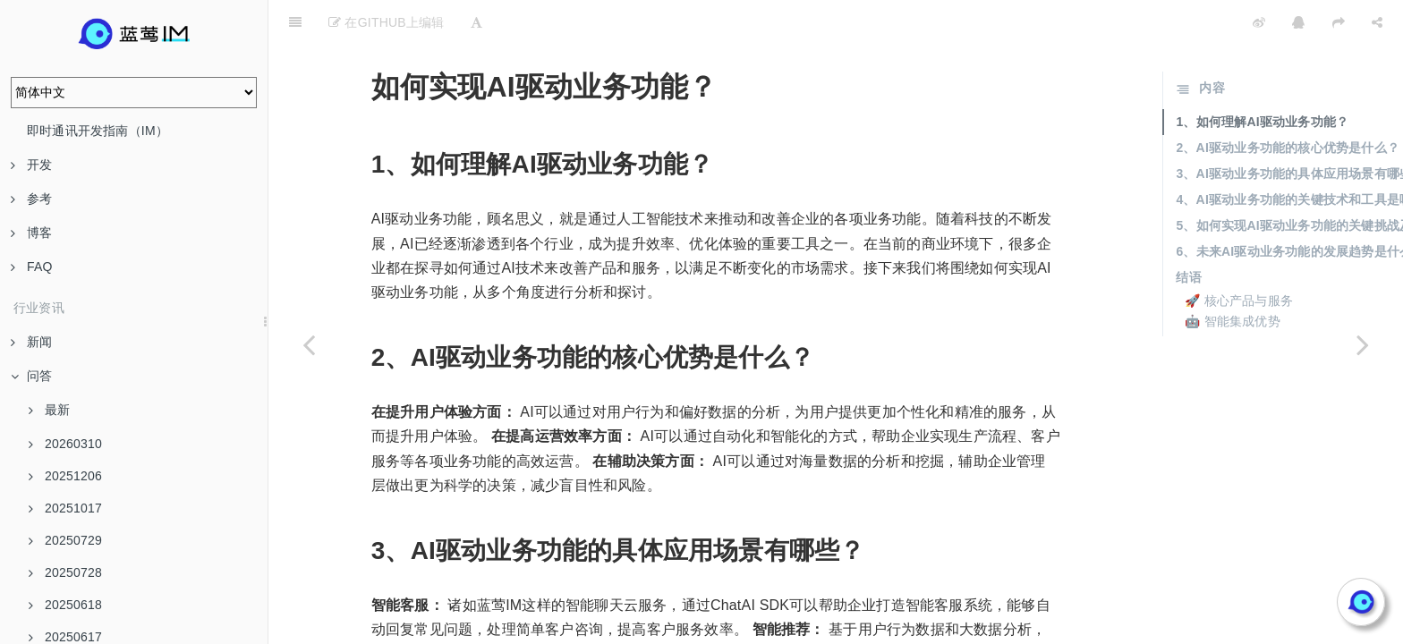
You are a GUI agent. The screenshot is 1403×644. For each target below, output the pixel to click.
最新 (49, 409)
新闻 (31, 342)
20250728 (65, 572)
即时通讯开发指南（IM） (97, 130)
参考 (31, 198)
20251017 (65, 508)
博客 (31, 232)
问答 (31, 376)
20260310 (65, 443)
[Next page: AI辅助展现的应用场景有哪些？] (1362, 344)
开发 (31, 164)
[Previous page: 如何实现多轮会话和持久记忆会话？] (308, 344)
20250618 (65, 604)
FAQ (32, 266)
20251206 (65, 476)
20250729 (65, 540)
